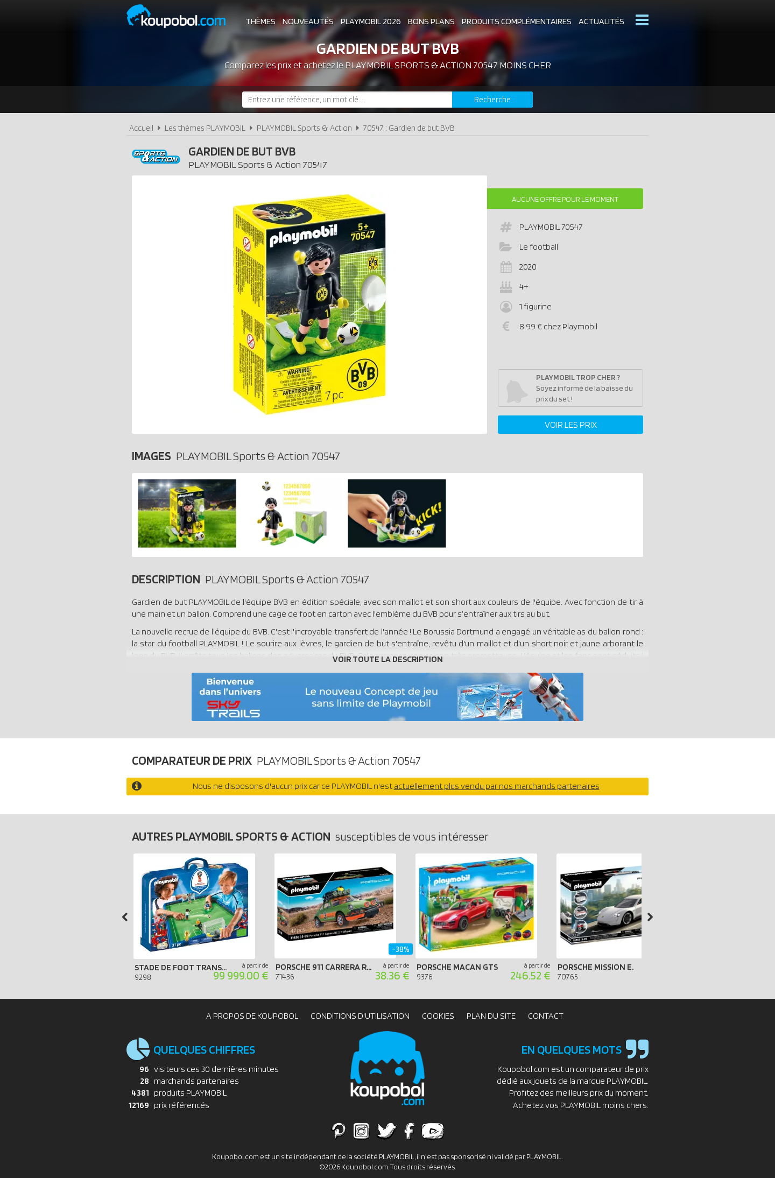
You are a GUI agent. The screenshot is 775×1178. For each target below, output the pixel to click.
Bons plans (431, 21)
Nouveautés (308, 21)
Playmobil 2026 (371, 21)
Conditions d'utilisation (360, 1016)
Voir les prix (571, 424)
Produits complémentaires (517, 21)
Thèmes (260, 21)
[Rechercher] (492, 99)
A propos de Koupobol (252, 1016)
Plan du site (491, 1016)
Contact (545, 1016)
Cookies (438, 1016)
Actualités (601, 21)
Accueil (141, 128)
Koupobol (182, 16)
